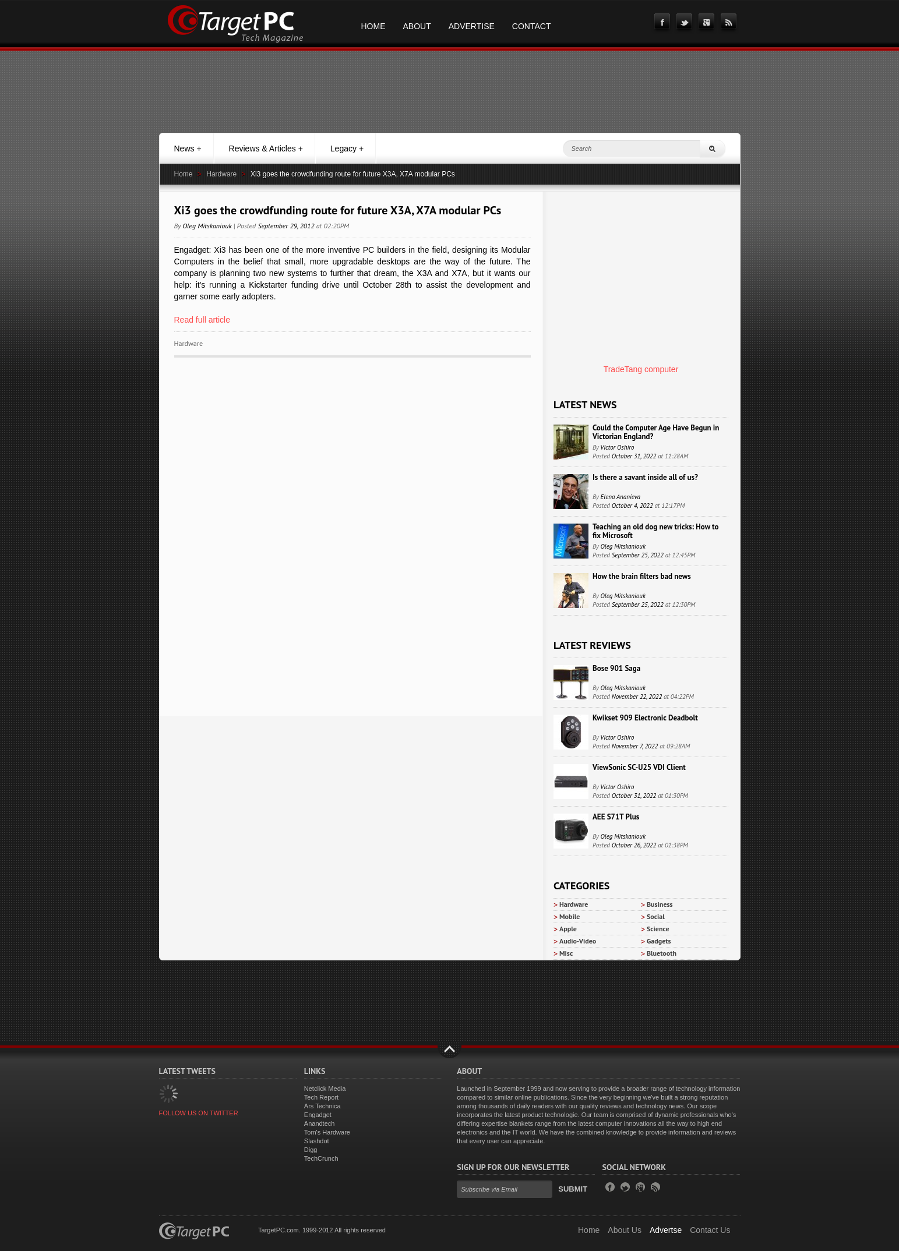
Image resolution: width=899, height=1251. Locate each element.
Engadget (318, 1114)
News (188, 148)
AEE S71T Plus (616, 817)
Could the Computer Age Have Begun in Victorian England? (656, 432)
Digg (311, 1149)
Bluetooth (661, 953)
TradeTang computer (641, 369)
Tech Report (321, 1097)
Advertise (472, 26)
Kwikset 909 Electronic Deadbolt (645, 718)
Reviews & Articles (266, 148)
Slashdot (316, 1140)
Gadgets (659, 941)
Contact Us (710, 1230)
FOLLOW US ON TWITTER (198, 1112)
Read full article (202, 319)
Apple (568, 928)
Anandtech (319, 1123)
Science (658, 928)
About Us (624, 1230)
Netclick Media (325, 1088)
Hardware (221, 174)
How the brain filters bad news (642, 576)
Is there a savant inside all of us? (645, 477)
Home (373, 26)
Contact (531, 26)
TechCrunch (321, 1158)
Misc (566, 953)
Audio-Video (577, 941)
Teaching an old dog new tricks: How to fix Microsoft (655, 531)
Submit (572, 1189)
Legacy (347, 148)
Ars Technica (322, 1105)
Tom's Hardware (327, 1132)
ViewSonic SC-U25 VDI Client (639, 767)
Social (656, 916)
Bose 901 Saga (616, 668)
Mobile (569, 916)
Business (660, 904)
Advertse (666, 1230)
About (417, 26)
